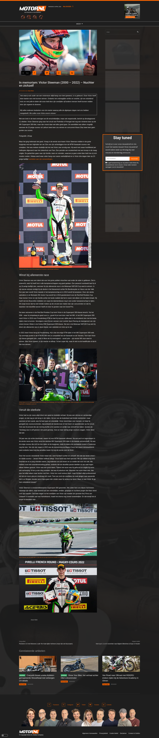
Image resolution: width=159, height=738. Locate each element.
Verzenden (134, 159)
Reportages (130, 17)
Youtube (95, 704)
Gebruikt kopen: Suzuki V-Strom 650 (131, 14)
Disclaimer (123, 733)
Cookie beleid (114, 733)
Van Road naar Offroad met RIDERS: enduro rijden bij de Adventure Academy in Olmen (120, 678)
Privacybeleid (103, 733)
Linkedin (108, 704)
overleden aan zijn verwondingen (40, 159)
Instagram (70, 704)
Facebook (56, 704)
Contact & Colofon (134, 733)
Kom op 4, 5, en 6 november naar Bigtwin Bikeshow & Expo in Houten (118, 644)
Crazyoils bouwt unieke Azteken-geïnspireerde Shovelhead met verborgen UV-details (37, 678)
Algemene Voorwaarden (89, 733)
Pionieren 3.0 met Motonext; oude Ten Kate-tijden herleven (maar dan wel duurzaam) (46, 644)
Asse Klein (31, 91)
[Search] (138, 32)
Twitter (83, 704)
